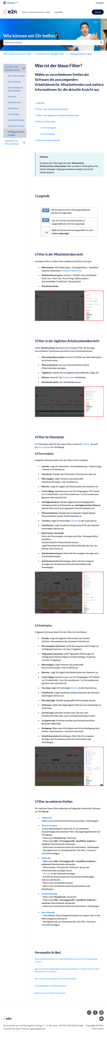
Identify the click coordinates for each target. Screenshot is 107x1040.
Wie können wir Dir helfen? (30, 35)
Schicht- (86, 444)
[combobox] (50, 42)
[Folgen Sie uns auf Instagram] (89, 1012)
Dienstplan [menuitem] (13, 108)
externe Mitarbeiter (72, 270)
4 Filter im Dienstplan (45, 121)
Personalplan (44, 447)
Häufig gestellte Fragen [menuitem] (16, 133)
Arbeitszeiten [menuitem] (14, 102)
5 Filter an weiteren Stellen (47, 140)
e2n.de (98, 12)
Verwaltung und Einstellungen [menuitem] (15, 89)
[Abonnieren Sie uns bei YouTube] (101, 1018)
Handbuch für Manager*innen (50, 53)
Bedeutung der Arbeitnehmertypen (50, 993)
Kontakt (100, 2)
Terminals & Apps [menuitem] (16, 125)
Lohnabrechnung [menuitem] (16, 120)
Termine (75, 520)
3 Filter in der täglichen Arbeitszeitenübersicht (57, 115)
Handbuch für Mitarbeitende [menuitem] (12, 142)
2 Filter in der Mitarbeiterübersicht (51, 109)
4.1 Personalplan (48, 127)
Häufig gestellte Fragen (80, 53)
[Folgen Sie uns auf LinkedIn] (101, 1012)
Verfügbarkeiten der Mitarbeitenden (51, 986)
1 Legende (40, 102)
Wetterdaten (68, 377)
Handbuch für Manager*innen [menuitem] (12, 68)
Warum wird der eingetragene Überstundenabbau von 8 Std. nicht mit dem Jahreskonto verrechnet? (67, 970)
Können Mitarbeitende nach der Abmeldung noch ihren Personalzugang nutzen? (66, 960)
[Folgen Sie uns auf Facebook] (95, 1012)
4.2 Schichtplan (47, 134)
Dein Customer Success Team (36, 12)
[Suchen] (101, 42)
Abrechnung (48, 912)
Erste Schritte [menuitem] (14, 81)
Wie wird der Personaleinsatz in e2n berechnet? (55, 978)
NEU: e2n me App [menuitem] (16, 75)
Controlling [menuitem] (13, 114)
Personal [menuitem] (12, 96)
